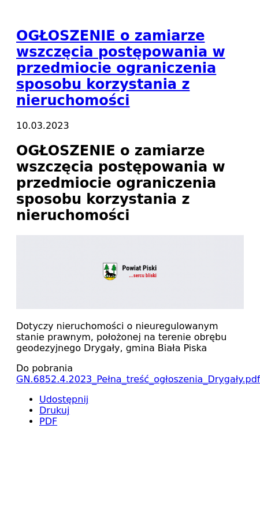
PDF (48, 421)
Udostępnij (63, 399)
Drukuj (54, 410)
